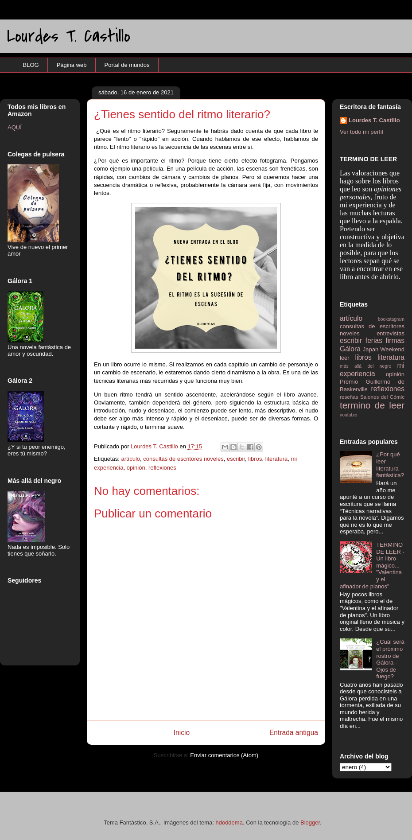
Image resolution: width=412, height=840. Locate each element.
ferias (373, 340)
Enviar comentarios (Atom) (224, 755)
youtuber (349, 414)
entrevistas (390, 333)
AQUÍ (15, 127)
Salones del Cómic (382, 397)
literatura (276, 458)
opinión (136, 467)
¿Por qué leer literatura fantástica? (390, 464)
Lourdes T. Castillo (68, 36)
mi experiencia (372, 369)
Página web (72, 65)
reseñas (349, 397)
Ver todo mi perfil (361, 131)
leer (345, 357)
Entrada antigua (293, 732)
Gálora (350, 349)
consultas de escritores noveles (183, 458)
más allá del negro (365, 366)
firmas (395, 340)
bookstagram (391, 319)
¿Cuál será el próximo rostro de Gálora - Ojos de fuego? (390, 659)
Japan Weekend (383, 349)
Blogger (310, 822)
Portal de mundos (127, 65)
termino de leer (372, 405)
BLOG (31, 65)
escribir (236, 458)
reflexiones (162, 467)
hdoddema (228, 822)
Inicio (182, 732)
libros (255, 458)
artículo (130, 458)
